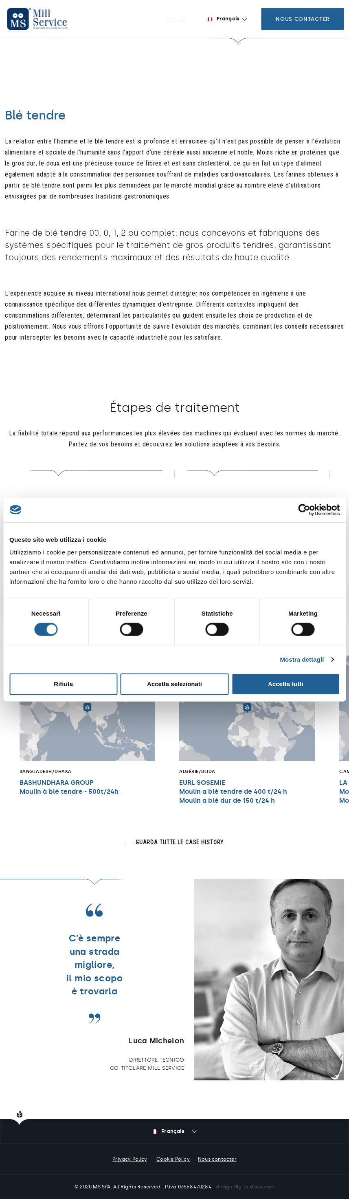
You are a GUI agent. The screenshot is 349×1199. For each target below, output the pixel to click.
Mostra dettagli (302, 659)
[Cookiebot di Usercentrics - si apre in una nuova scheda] (304, 509)
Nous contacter (302, 19)
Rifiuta (63, 683)
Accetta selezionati (174, 683)
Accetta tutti (285, 683)
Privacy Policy (129, 1159)
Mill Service (45, 19)
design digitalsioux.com (245, 1187)
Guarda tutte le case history (180, 842)
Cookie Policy (173, 1159)
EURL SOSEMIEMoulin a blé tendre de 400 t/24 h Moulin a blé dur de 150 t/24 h (233, 792)
